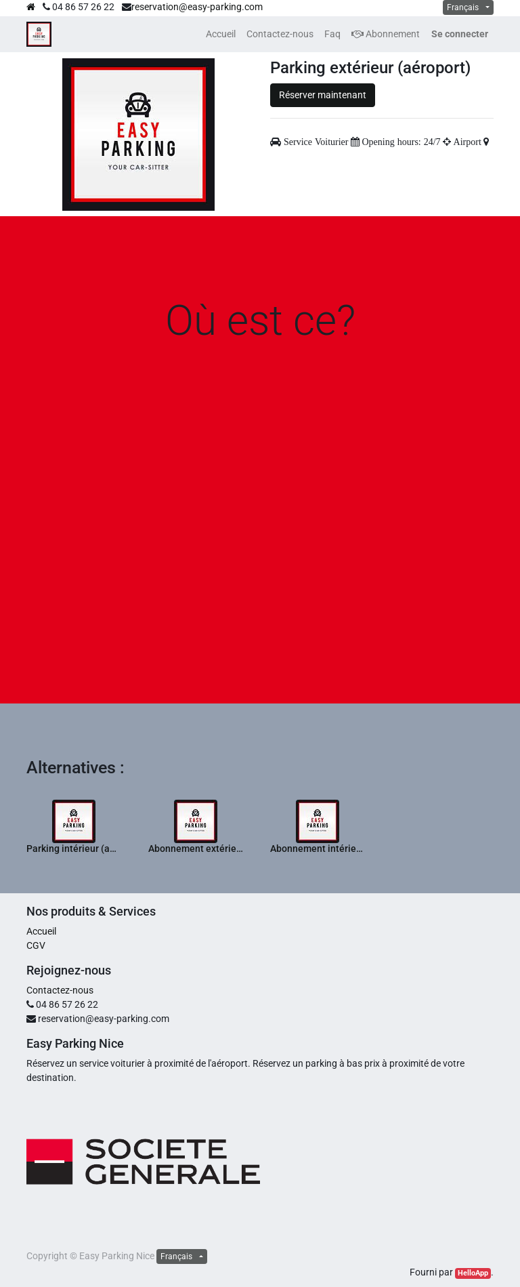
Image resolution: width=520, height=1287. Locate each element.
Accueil (41, 931)
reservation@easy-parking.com (197, 6)
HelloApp (473, 1273)
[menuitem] (220, 34)
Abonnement (385, 33)
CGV (35, 945)
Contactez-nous (59, 990)
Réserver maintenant (322, 94)
